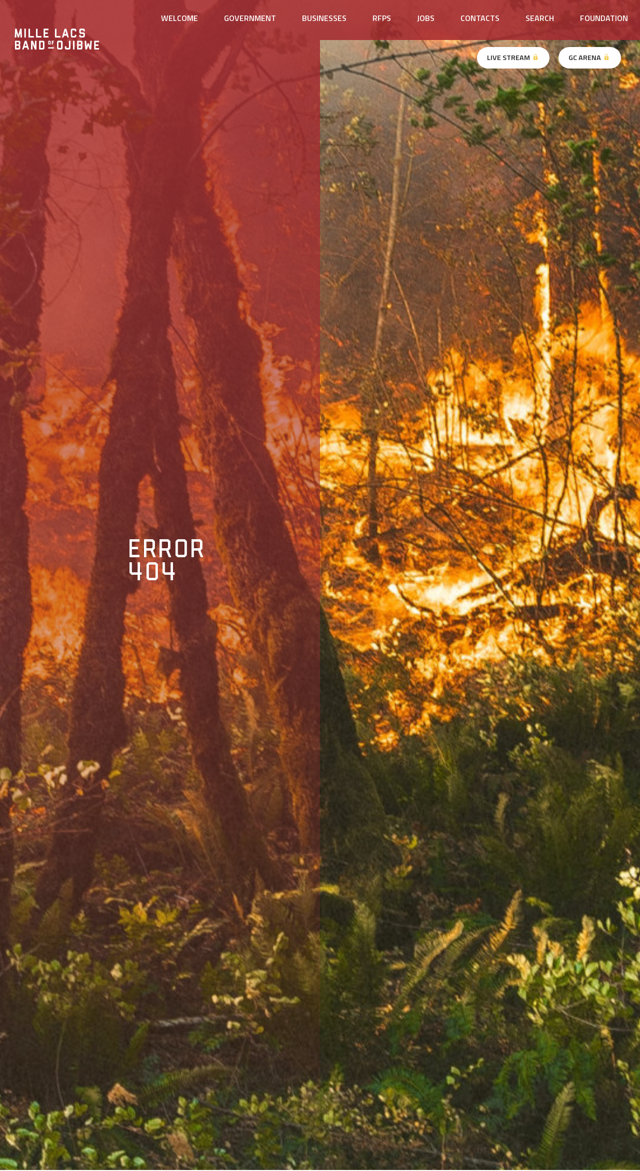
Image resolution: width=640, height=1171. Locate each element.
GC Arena (589, 57)
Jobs (425, 18)
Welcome (179, 18)
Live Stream (513, 57)
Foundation (604, 18)
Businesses (324, 18)
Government (250, 18)
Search (540, 18)
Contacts (480, 18)
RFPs (381, 18)
